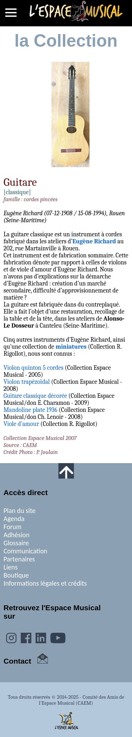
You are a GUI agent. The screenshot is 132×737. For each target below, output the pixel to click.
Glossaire (16, 543)
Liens (11, 567)
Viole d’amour (21, 423)
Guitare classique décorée (35, 395)
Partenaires (19, 559)
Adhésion (17, 535)
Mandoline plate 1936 (30, 409)
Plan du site (20, 511)
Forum (12, 527)
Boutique (16, 575)
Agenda (14, 519)
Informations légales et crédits (45, 583)
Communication (26, 551)
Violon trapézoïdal (27, 381)
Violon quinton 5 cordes (33, 367)
